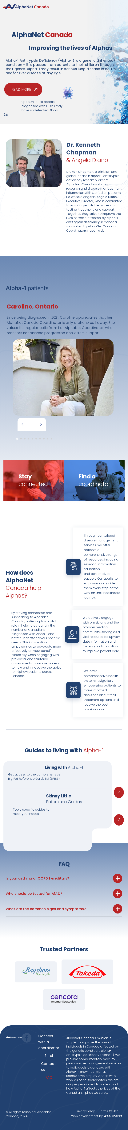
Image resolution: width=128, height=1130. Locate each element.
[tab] (17, 439)
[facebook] (26, 1038)
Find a (94, 480)
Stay (33, 480)
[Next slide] (41, 424)
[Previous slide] (22, 424)
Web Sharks (113, 1116)
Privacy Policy (85, 1111)
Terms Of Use (108, 1111)
